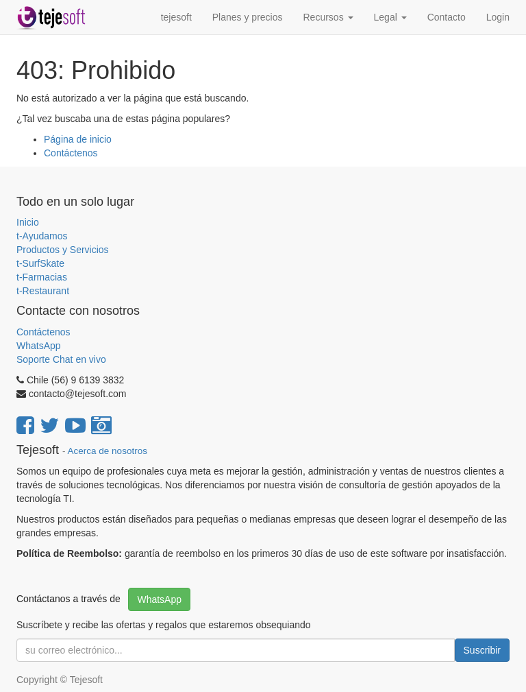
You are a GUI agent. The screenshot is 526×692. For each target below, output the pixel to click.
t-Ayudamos (41, 235)
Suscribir (482, 650)
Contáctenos (71, 152)
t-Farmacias (41, 277)
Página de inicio (78, 139)
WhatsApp (39, 345)
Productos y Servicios (62, 249)
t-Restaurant (42, 290)
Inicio (27, 222)
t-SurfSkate (40, 263)
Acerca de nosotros (107, 451)
